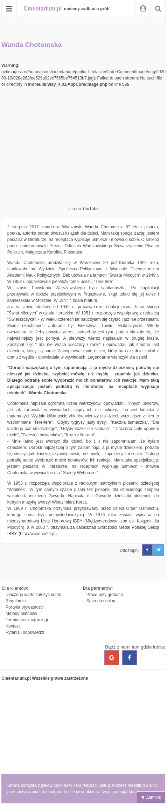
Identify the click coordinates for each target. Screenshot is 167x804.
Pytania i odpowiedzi (25, 632)
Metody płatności (21, 613)
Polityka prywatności (25, 607)
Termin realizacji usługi (27, 619)
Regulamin (16, 600)
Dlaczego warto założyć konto (33, 594)
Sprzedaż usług (101, 600)
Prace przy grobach (104, 594)
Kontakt (13, 626)
